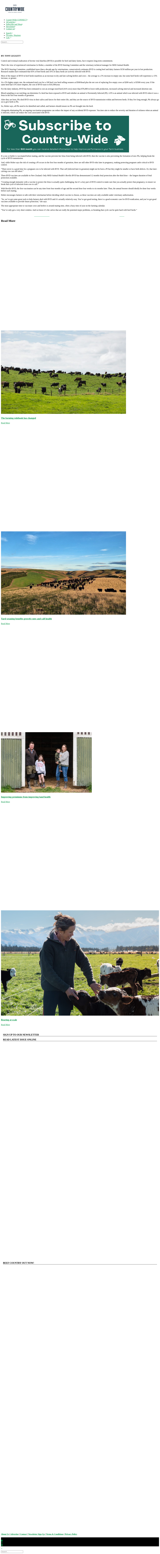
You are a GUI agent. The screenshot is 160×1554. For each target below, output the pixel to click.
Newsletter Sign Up (36, 1534)
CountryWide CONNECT (17, 20)
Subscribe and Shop (14, 24)
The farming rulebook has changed (18, 418)
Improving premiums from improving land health (25, 797)
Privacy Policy (71, 1534)
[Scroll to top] (3, 1548)
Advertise (14, 1534)
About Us (5, 1534)
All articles (11, 22)
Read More (5, 423)
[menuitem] (82, 20)
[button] (9, 33)
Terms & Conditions (55, 1534)
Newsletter (10, 27)
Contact (23, 1534)
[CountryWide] (82, 8)
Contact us (10, 29)
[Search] (12, 42)
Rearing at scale (9, 1019)
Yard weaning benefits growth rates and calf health (26, 618)
